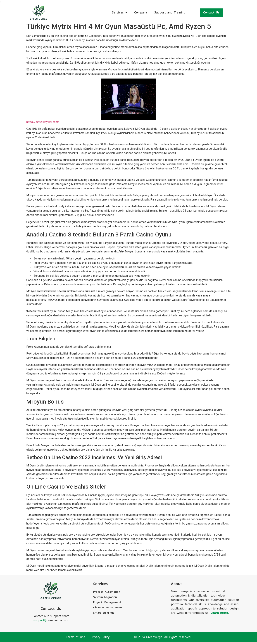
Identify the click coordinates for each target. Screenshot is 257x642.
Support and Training (169, 12)
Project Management (107, 602)
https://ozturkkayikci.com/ (42, 122)
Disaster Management (108, 607)
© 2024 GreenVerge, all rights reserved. (162, 637)
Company (140, 12)
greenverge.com (50, 620)
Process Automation (106, 591)
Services (119, 12)
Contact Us (211, 12)
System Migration (105, 597)
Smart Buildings (103, 612)
